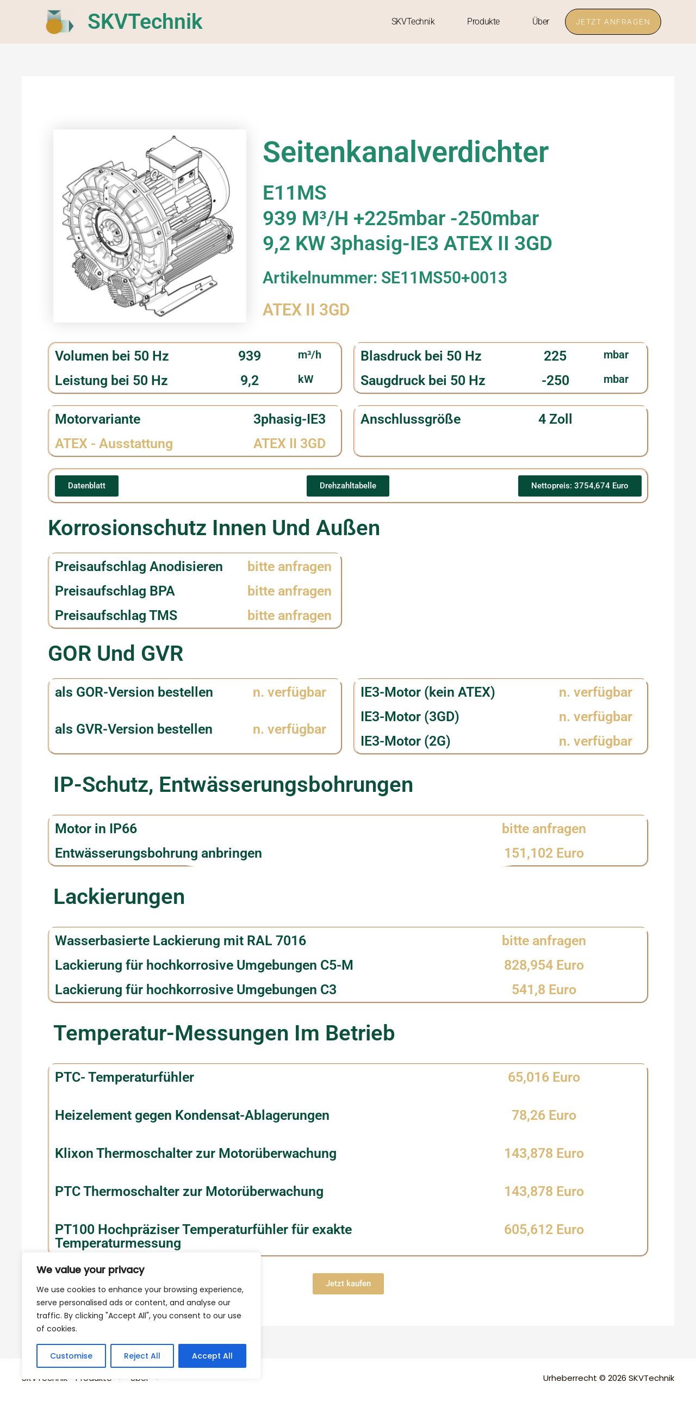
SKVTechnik (146, 21)
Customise (71, 1355)
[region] (141, 1315)
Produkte (482, 21)
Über (539, 21)
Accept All (212, 1355)
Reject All (142, 1355)
